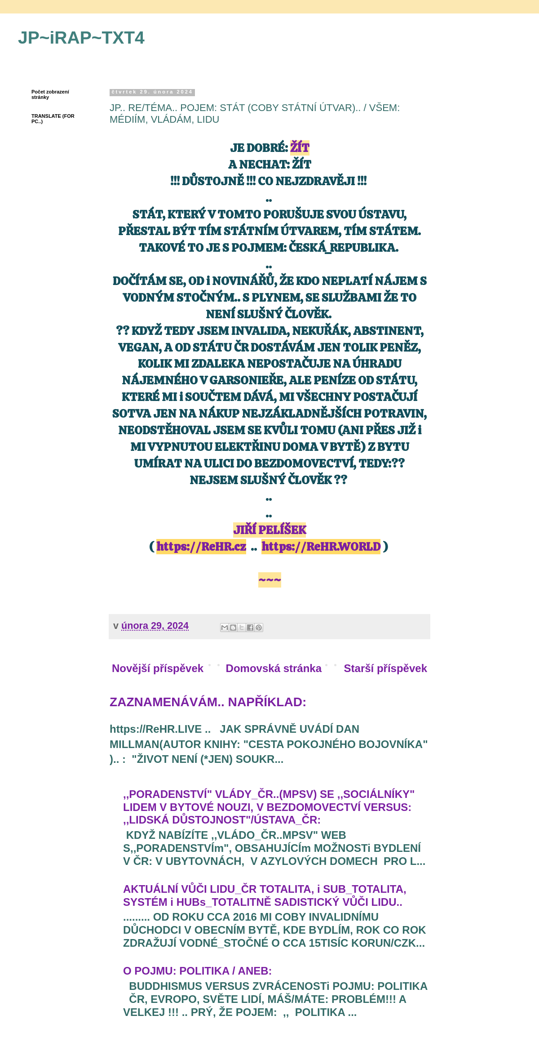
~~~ (269, 580)
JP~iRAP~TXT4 (81, 37)
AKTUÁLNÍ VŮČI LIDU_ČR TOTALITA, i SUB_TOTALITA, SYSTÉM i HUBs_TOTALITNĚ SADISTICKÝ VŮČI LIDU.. (264, 895)
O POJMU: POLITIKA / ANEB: (197, 971)
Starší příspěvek (385, 668)
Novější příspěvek (157, 668)
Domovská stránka (274, 668)
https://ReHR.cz (201, 546)
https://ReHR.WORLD (320, 546)
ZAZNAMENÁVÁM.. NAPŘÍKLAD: (208, 702)
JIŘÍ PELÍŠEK (269, 530)
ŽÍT (299, 148)
